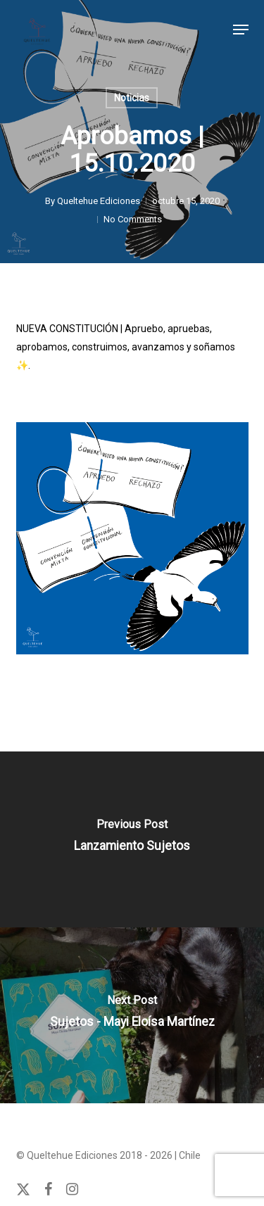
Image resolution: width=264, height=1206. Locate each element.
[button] (241, 30)
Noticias (131, 97)
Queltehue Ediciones (98, 201)
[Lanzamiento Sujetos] (132, 839)
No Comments (132, 219)
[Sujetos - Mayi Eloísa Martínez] (132, 1015)
